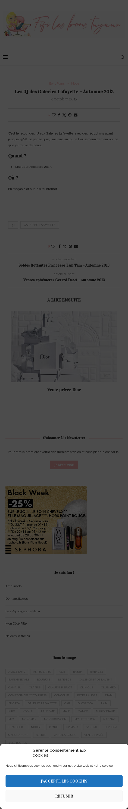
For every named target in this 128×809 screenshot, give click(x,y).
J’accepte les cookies (64, 781)
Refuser (64, 796)
